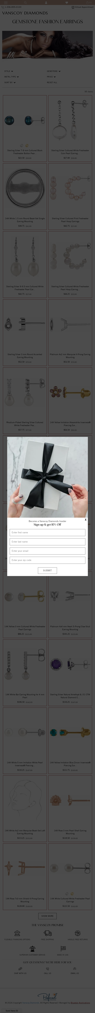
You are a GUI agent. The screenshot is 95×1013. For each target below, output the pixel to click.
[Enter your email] (47, 550)
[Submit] (47, 570)
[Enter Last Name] (47, 541)
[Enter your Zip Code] (47, 560)
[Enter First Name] (47, 532)
